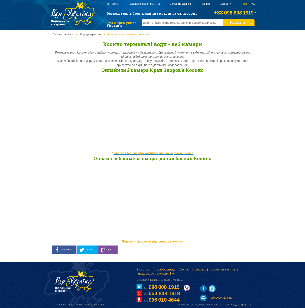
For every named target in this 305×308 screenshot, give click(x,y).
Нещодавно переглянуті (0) (144, 3)
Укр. (245, 3)
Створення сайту (187, 304)
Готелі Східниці (164, 269)
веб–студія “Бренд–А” (239, 304)
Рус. (252, 3)
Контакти (225, 3)
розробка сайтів (212, 304)
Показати (240, 22)
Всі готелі (112, 3)
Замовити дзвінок (180, 3)
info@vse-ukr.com (216, 298)
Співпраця (199, 269)
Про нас (205, 3)
